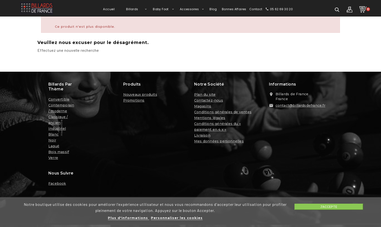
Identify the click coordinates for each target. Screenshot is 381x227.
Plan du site (205, 95)
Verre (53, 158)
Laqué (53, 146)
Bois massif (58, 152)
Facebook (57, 184)
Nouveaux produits (140, 95)
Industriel (57, 129)
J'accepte (328, 207)
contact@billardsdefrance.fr (300, 106)
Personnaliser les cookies (177, 218)
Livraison (202, 136)
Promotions (134, 101)
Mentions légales (209, 118)
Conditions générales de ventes (222, 112)
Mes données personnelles (219, 142)
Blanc (53, 135)
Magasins (202, 107)
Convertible (58, 100)
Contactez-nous (208, 101)
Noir (52, 141)
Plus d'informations (128, 218)
